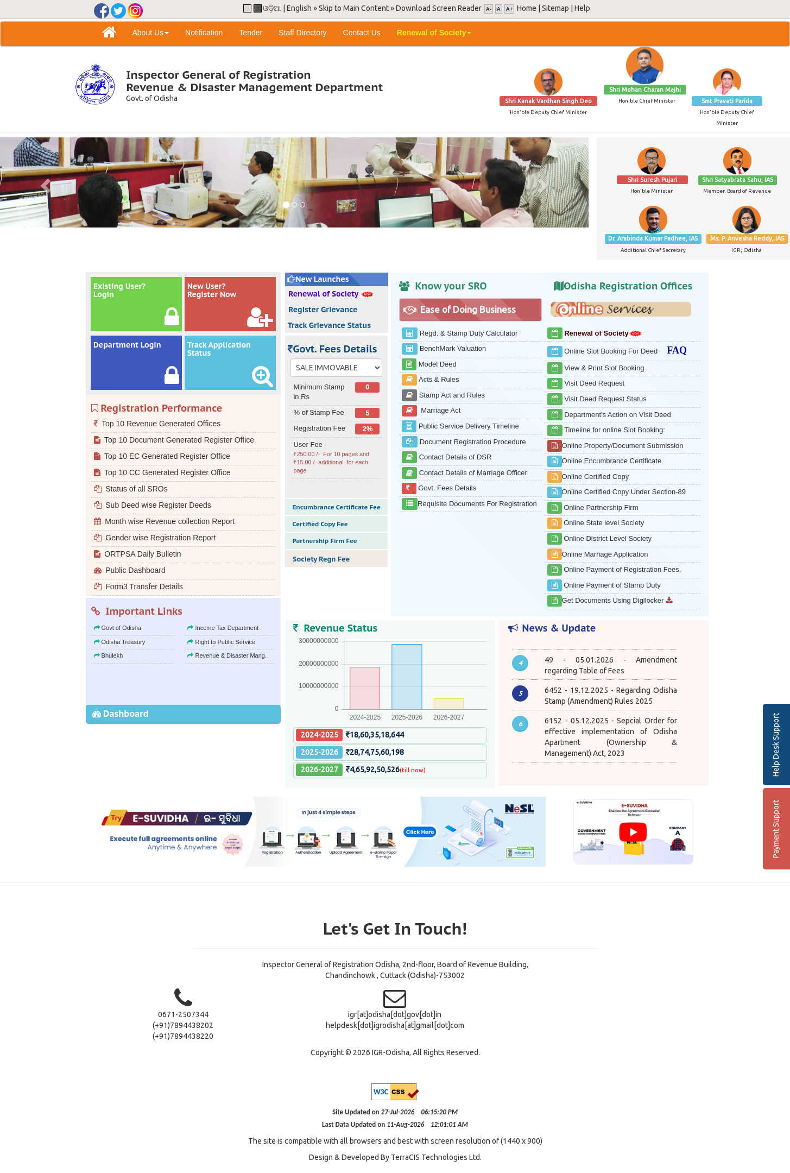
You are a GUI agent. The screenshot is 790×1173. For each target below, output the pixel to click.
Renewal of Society (330, 294)
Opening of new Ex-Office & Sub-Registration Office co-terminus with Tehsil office (611, 654)
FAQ (673, 350)
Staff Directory (302, 32)
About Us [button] (150, 32)
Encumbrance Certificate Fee (335, 507)
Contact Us (362, 32)
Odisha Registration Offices (628, 286)
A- (488, 9)
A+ (509, 9)
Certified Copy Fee (318, 524)
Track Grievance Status (328, 325)
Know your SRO (450, 286)
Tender (250, 32)
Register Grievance (321, 309)
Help (582, 8)
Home (526, 8)
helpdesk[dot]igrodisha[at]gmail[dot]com (395, 1025)
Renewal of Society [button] (434, 32)
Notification (204, 32)
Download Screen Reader (439, 8)
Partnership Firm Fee (323, 541)
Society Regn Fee (320, 559)
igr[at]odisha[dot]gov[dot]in (394, 1014)
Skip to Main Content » (356, 8)
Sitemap (555, 8)
